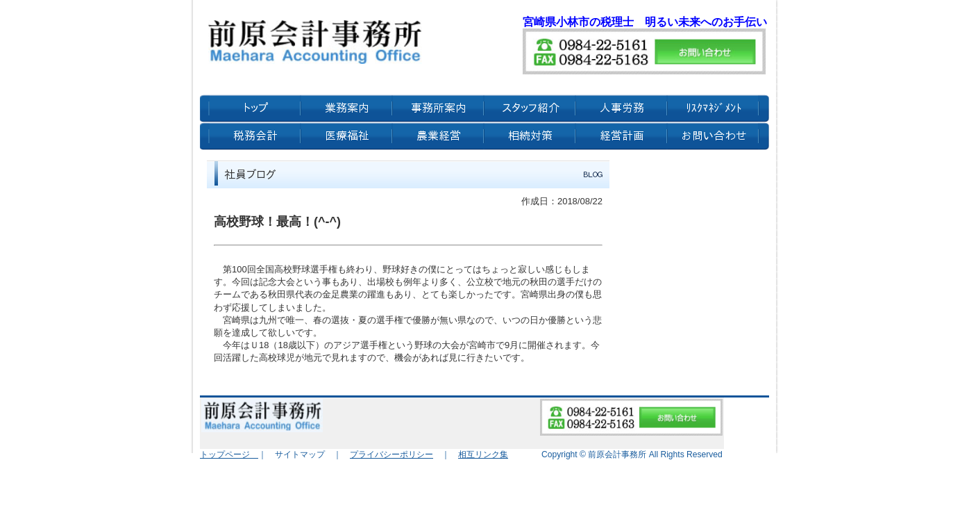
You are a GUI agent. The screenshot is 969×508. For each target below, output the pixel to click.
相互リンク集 (483, 454)
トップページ (229, 454)
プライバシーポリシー (391, 454)
